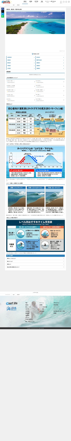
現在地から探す (36, 53)
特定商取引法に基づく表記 (59, 311)
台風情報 (27, 311)
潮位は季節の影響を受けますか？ (13, 267)
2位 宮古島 (50, 81)
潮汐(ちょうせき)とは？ (11, 258)
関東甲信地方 (39, 60)
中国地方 (9, 65)
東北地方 (38, 57)
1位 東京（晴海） (21, 81)
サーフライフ (7, 294)
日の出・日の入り (29, 319)
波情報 (30, 2)
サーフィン (47, 2)
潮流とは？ (9, 264)
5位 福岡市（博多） (21, 91)
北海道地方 (9, 57)
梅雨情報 (27, 313)
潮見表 (25, 2)
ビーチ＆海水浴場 (43, 307)
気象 (42, 2)
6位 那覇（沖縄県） (50, 91)
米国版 (55, 313)
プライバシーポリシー (58, 309)
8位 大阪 (50, 95)
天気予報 (36, 2)
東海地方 (9, 62)
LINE (2, 16)
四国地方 (38, 65)
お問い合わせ (53, 2)
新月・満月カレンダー (30, 321)
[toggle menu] (69, 1)
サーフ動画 (41, 309)
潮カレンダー (28, 307)
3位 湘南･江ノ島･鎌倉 (21, 86)
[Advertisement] (35, 42)
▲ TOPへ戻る (35, 292)
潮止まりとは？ (10, 261)
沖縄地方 (38, 68)
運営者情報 (56, 304)
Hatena (3, 14)
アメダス (27, 317)
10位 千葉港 (50, 100)
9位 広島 (21, 100)
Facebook (2, 9)
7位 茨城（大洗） (21, 95)
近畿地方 (38, 62)
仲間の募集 (41, 311)
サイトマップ (56, 307)
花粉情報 (27, 315)
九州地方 (9, 68)
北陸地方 (9, 60)
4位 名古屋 (50, 86)
